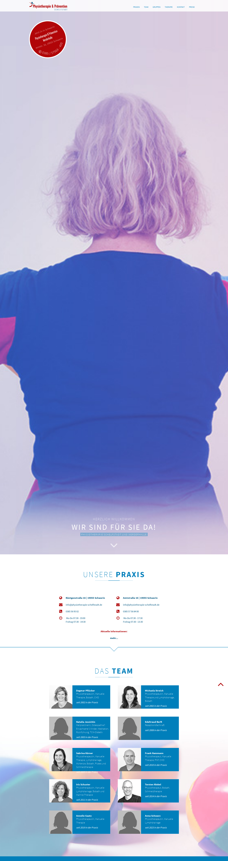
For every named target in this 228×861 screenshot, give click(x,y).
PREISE (192, 7)
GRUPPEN (156, 7)
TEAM (146, 7)
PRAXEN (136, 7)
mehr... (114, 638)
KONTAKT (181, 7)
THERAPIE (169, 7)
